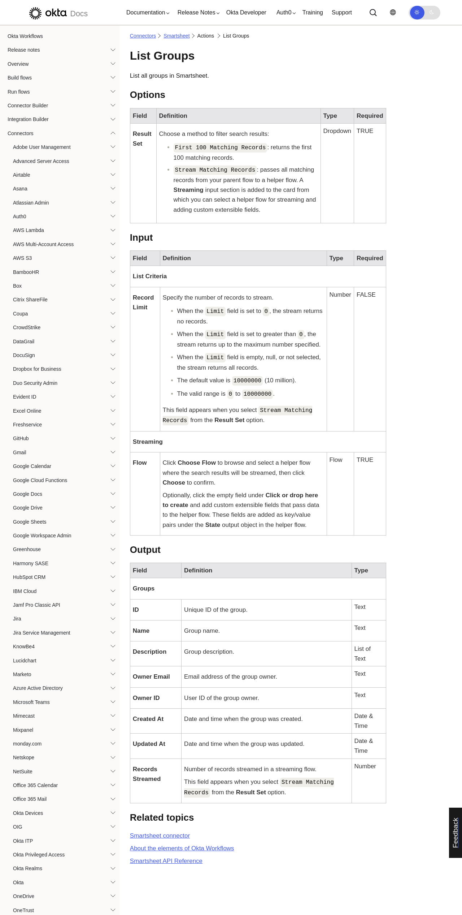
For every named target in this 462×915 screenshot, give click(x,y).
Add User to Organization (52, 449)
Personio (23, 163)
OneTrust (23, 79)
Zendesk (22, 782)
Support (342, 12)
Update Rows (39, 685)
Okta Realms (27, 37)
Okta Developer (246, 12)
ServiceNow (26, 246)
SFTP (19, 260)
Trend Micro (26, 754)
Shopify (21, 273)
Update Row (38, 671)
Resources (20, 905)
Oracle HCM (27, 121)
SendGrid (23, 218)
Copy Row (35, 491)
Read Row (35, 560)
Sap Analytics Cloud (35, 204)
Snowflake (24, 699)
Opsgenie (24, 107)
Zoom (19, 810)
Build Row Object (43, 463)
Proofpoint (24, 176)
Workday (23, 768)
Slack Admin (27, 301)
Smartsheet (26, 343)
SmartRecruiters (31, 329)
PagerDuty (25, 149)
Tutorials (17, 863)
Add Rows (35, 422)
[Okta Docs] (57, 12)
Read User (36, 588)
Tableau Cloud (29, 727)
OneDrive (23, 65)
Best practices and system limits (43, 891)
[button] (146, 12)
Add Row (34, 408)
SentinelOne (27, 232)
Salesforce (25, 190)
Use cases (19, 877)
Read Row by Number (49, 574)
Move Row (36, 546)
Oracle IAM (25, 135)
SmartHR (23, 315)
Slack (19, 287)
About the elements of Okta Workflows (182, 848)
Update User (38, 657)
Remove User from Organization (60, 616)
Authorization (33, 357)
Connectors (143, 36)
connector (160, 835)
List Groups (38, 533)
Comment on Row (44, 477)
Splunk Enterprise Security (43, 713)
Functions (19, 835)
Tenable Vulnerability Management (51, 741)
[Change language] (392, 12)
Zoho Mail (24, 796)
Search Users (39, 629)
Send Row (35, 643)
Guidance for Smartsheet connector (58, 371)
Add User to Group (45, 435)
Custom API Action (45, 505)
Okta (18, 52)
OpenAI (21, 93)
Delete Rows (38, 518)
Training (312, 12)
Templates (19, 849)
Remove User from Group (53, 602)
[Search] (373, 12)
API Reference (166, 861)
